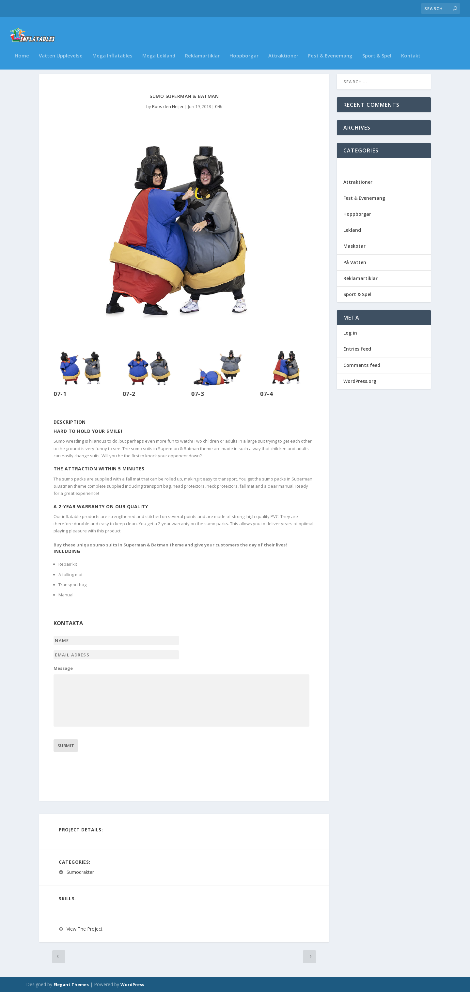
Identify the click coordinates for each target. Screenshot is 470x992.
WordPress (132, 984)
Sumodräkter (80, 872)
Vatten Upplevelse (61, 47)
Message (63, 668)
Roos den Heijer (168, 106)
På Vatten (354, 262)
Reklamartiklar (202, 47)
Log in (350, 333)
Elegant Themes (71, 984)
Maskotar (354, 246)
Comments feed (361, 365)
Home (22, 47)
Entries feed (357, 349)
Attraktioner (283, 47)
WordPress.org (359, 381)
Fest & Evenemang (330, 47)
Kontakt (410, 47)
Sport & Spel (376, 47)
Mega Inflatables (112, 47)
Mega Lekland (158, 47)
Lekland (352, 230)
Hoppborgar (243, 47)
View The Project (84, 929)
